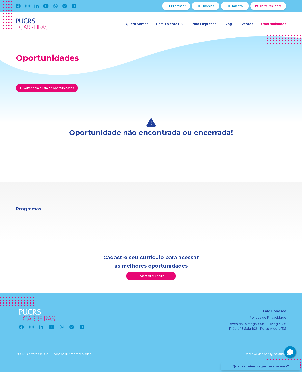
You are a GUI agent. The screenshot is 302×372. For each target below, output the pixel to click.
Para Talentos (170, 24)
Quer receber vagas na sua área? (261, 366)
